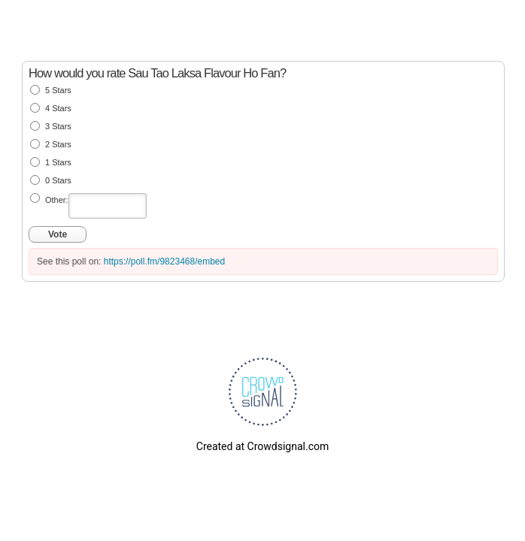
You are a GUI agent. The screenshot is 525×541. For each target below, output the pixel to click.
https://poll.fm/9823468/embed (164, 261)
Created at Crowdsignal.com (262, 446)
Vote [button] (57, 234)
